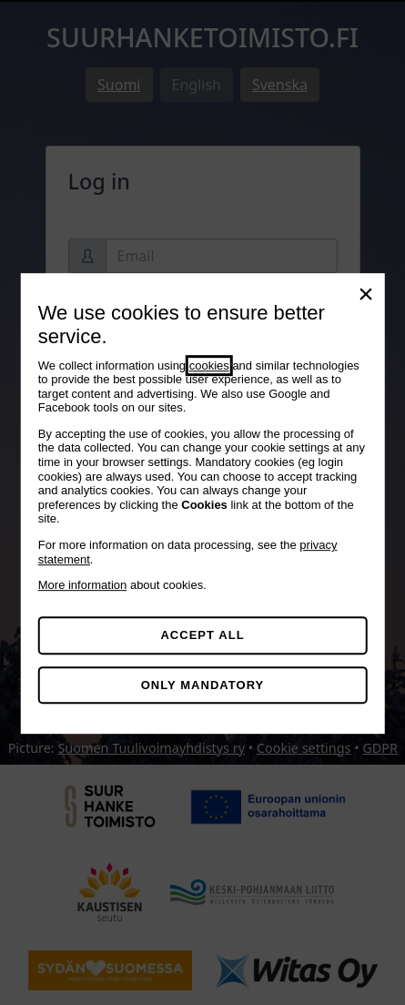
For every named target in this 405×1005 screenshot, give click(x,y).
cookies (209, 365)
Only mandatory (203, 685)
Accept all (202, 635)
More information (82, 585)
